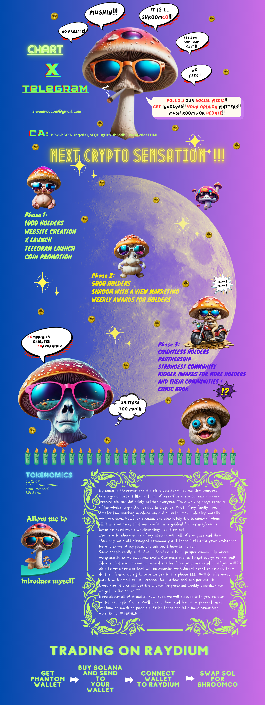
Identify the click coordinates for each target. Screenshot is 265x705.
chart (45, 49)
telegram (55, 88)
